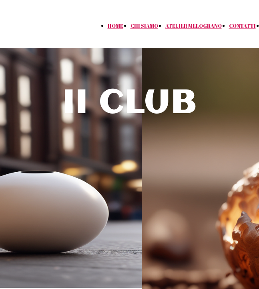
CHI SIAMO (144, 25)
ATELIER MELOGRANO (193, 25)
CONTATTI (242, 25)
